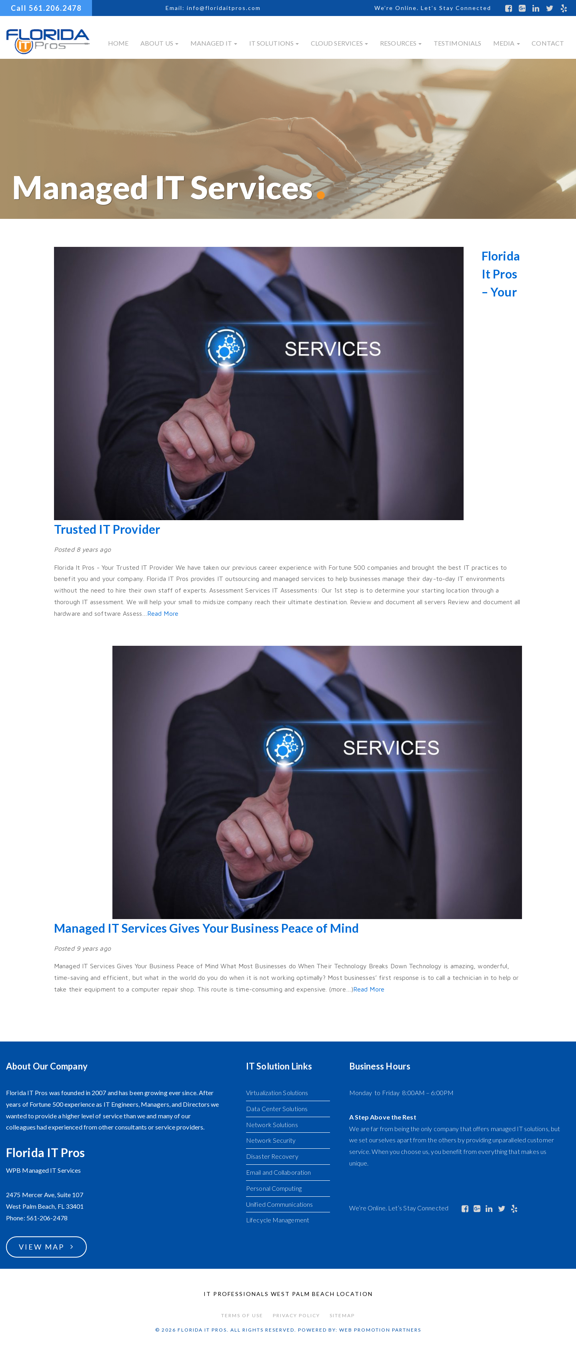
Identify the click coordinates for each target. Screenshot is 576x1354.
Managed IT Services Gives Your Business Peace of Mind (206, 928)
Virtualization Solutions (277, 1092)
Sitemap (342, 1315)
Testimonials (457, 43)
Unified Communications (279, 1204)
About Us (159, 43)
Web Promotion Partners (380, 1330)
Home (118, 43)
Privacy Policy (296, 1315)
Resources (401, 43)
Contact (548, 43)
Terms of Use (242, 1315)
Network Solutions (272, 1124)
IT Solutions (274, 43)
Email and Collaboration (278, 1172)
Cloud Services (339, 43)
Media (506, 43)
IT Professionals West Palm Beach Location (288, 1293)
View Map (41, 1246)
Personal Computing (274, 1188)
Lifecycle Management (277, 1220)
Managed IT (213, 43)
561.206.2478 (55, 8)
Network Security (271, 1140)
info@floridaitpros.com (224, 7)
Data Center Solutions (277, 1108)
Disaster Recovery (272, 1156)
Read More (162, 613)
